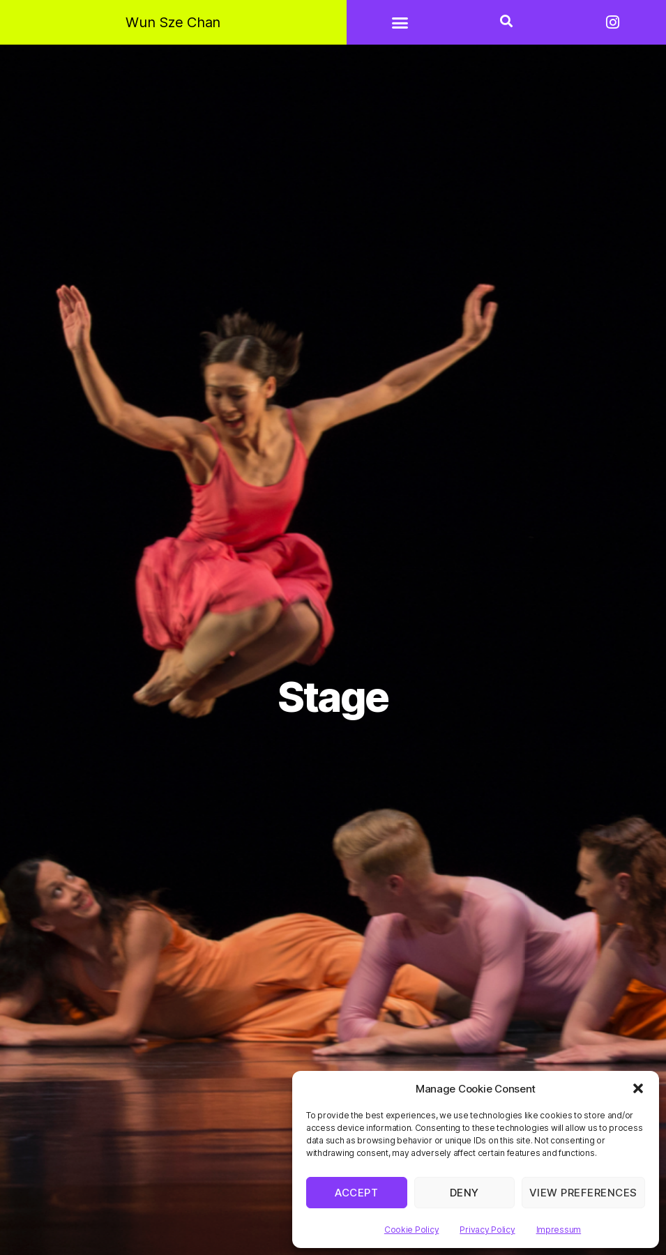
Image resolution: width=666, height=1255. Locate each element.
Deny (464, 1192)
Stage (333, 697)
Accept (356, 1192)
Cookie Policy (411, 1229)
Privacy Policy (487, 1229)
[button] (638, 1088)
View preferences (583, 1192)
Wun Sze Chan (173, 22)
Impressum (559, 1229)
